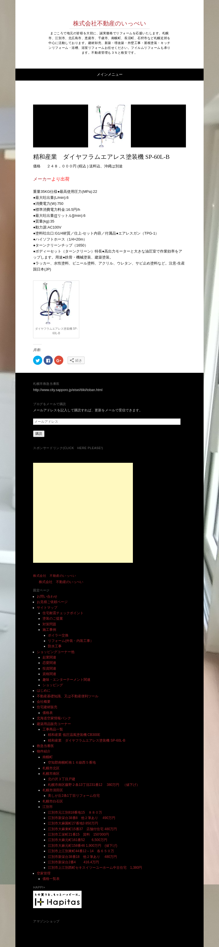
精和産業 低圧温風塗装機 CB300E (74, 735)
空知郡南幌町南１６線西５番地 (72, 762)
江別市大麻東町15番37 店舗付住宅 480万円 (82, 829)
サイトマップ (47, 608)
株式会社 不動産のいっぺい (54, 575)
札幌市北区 (51, 768)
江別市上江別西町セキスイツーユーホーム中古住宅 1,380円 (95, 868)
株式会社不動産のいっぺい (109, 23)
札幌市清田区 (52, 790)
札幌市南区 (51, 774)
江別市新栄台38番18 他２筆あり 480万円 (82, 857)
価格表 (47, 713)
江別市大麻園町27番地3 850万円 (73, 823)
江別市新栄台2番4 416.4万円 (73, 862)
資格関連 (49, 674)
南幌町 (47, 757)
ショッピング (52, 685)
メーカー (42, 179)
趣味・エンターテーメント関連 (66, 680)
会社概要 (43, 702)
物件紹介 (43, 751)
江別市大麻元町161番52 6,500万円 (77, 840)
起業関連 (49, 657)
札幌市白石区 (52, 801)
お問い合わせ (47, 596)
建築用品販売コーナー (54, 724)
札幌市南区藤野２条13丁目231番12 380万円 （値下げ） (94, 785)
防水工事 (55, 646)
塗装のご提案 (52, 618)
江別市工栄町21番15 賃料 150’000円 (78, 834)
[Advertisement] (83, 513)
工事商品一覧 (52, 729)
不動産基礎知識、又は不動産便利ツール (67, 696)
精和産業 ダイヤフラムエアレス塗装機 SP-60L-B (86, 740)
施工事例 (49, 630)
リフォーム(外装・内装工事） (71, 641)
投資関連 (49, 668)
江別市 (47, 807)
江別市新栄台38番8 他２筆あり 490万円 (83, 818)
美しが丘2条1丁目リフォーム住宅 (74, 796)
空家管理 (43, 873)
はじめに (43, 690)
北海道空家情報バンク (54, 718)
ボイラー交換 (58, 635)
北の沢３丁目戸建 (61, 779)
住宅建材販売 (47, 707)
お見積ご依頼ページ (52, 602)
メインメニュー (110, 74)
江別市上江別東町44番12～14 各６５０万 (81, 851)
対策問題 (49, 624)
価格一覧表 (51, 879)
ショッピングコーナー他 (55, 652)
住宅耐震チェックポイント (63, 613)
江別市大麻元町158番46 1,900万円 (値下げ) (82, 846)
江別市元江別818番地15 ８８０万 (75, 812)
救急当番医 (45, 746)
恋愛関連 (49, 663)
